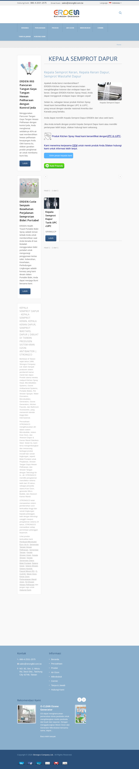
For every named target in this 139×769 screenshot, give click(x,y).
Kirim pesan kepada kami (60, 155)
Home (119, 44)
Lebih (25, 163)
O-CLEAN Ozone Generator (49, 708)
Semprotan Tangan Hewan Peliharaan (29, 547)
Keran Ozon (24, 576)
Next (84, 700)
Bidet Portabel (25, 563)
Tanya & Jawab (24, 36)
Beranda (25, 27)
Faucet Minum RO (27, 571)
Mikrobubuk (85, 27)
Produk (55, 27)
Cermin (100, 27)
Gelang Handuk (26, 569)
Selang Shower (31, 566)
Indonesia (114, 3)
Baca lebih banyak (48, 736)
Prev (79, 700)
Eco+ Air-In (24, 544)
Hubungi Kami (39, 36)
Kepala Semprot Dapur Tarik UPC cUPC (51, 218)
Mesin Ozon (32, 574)
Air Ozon (70, 27)
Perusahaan (40, 27)
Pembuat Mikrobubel (28, 542)
